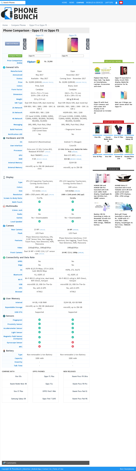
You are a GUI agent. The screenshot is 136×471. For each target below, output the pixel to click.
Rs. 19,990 (40, 61)
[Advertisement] (45, 431)
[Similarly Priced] (47, 82)
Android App (36, 469)
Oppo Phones (39, 371)
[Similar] (47, 152)
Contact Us (47, 469)
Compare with (8, 371)
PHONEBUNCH (26, 13)
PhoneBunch (16, 469)
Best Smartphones (127, 469)
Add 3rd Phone (12, 44)
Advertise (26, 469)
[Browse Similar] (41, 159)
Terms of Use (58, 469)
